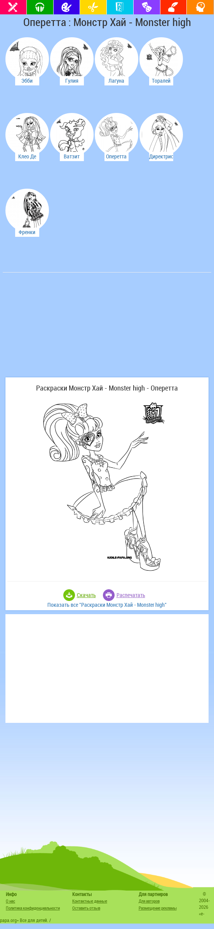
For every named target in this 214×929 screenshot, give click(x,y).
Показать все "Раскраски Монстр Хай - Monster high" (107, 604)
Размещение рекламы (158, 908)
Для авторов (149, 901)
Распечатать (131, 595)
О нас (10, 901)
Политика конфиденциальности (33, 908)
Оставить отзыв (86, 908)
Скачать (86, 595)
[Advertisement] (62, 328)
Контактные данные (89, 901)
